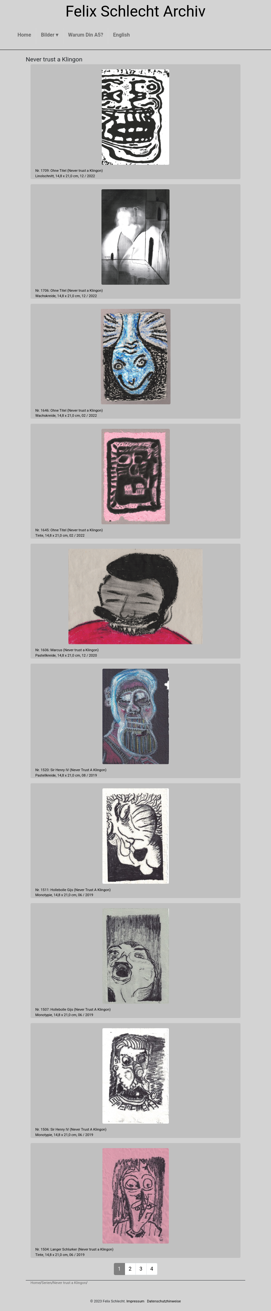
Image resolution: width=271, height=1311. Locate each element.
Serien (47, 1283)
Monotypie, (44, 895)
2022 (91, 176)
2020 (93, 655)
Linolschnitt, (44, 176)
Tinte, (39, 535)
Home (35, 1283)
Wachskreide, (45, 296)
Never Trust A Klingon (88, 770)
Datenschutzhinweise (164, 1301)
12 (82, 176)
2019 (93, 775)
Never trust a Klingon (84, 171)
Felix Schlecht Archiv (136, 11)
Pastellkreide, (45, 655)
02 (84, 416)
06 (80, 895)
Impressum (135, 1301)
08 (84, 775)
